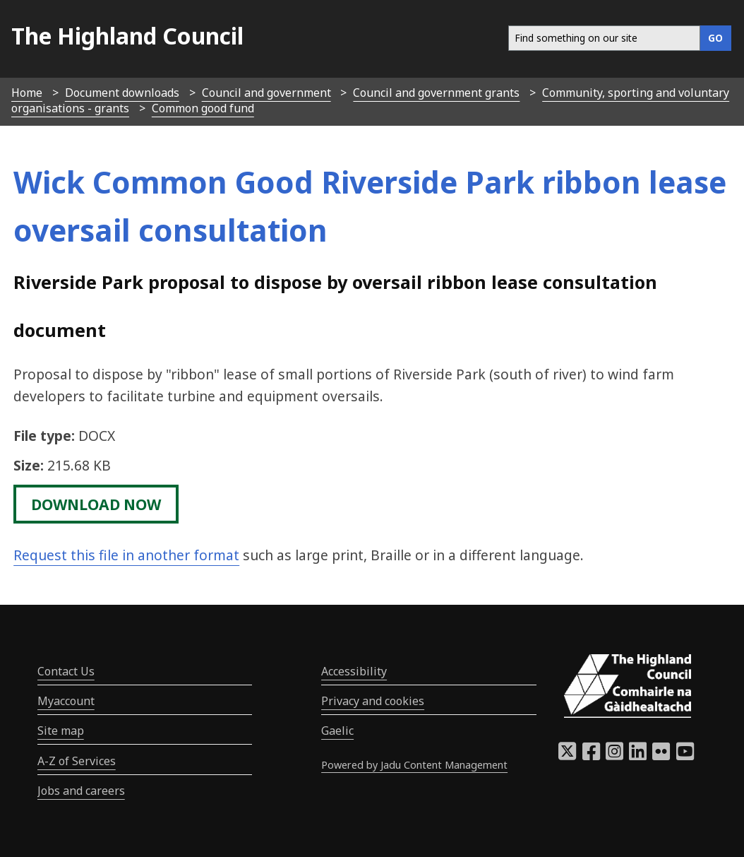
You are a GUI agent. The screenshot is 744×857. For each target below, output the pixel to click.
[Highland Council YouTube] (685, 755)
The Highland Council (127, 35)
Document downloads (122, 92)
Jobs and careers (81, 790)
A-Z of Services (76, 761)
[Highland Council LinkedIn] (638, 755)
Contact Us (66, 671)
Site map (60, 730)
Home (26, 92)
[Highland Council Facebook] (591, 755)
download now (96, 504)
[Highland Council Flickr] (661, 755)
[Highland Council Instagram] (614, 755)
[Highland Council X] (567, 755)
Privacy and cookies (372, 701)
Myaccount (66, 701)
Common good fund (203, 108)
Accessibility (354, 671)
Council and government (266, 92)
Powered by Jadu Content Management (414, 765)
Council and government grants (436, 92)
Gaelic (337, 730)
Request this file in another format (126, 555)
